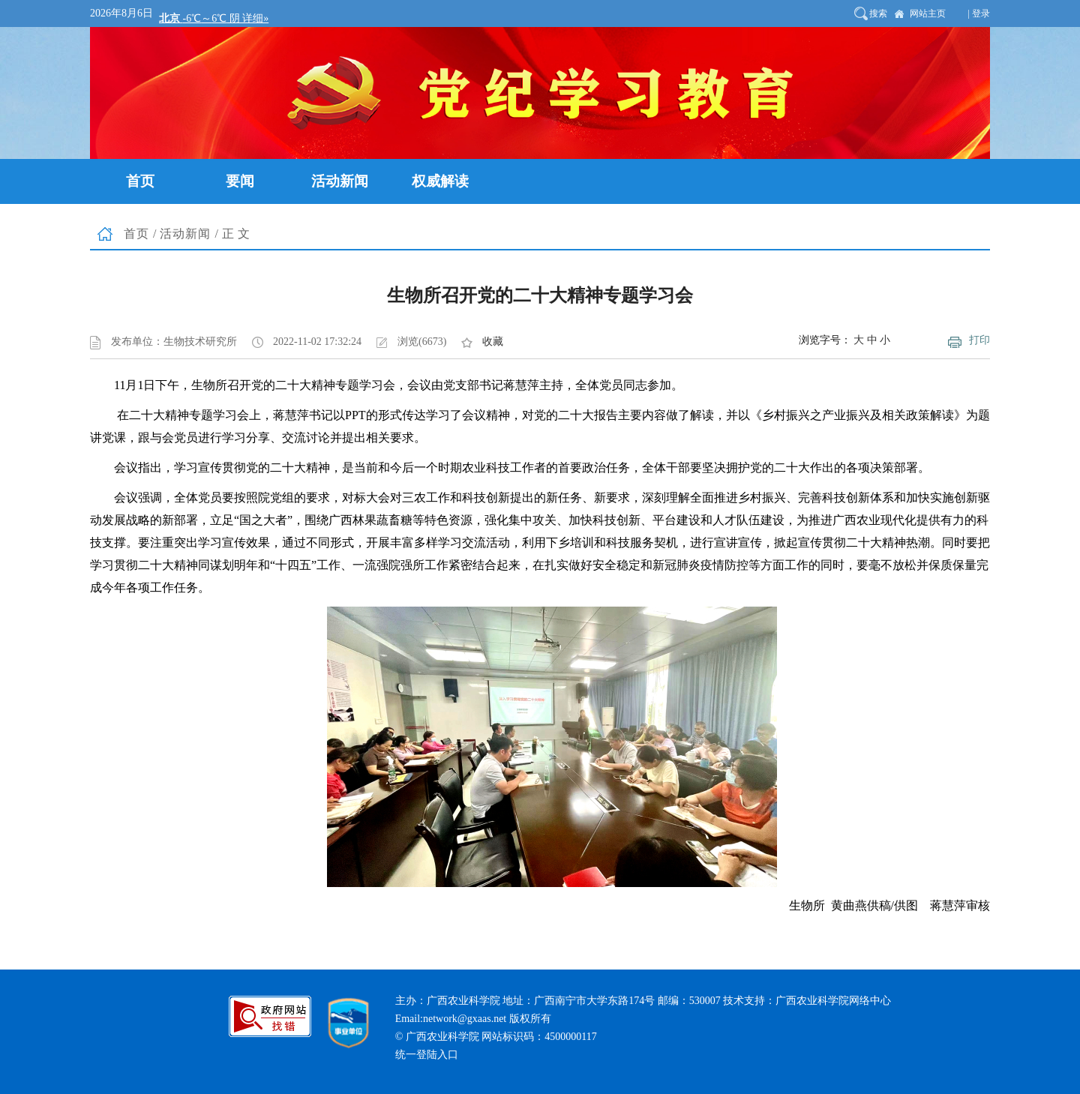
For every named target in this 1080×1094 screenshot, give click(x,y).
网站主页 (928, 13)
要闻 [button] (240, 181)
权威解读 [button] (440, 181)
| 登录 (979, 13)
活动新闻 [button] (339, 181)
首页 (136, 233)
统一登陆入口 (426, 1054)
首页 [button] (140, 181)
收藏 (492, 341)
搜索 (878, 13)
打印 (979, 340)
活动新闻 (185, 233)
